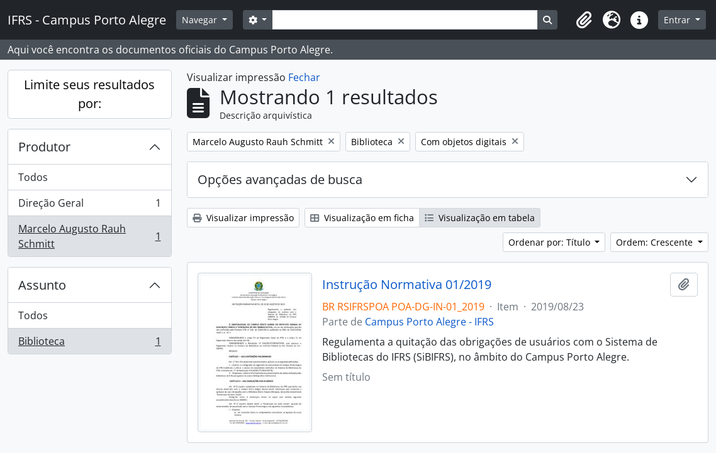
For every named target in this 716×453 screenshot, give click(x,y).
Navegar (201, 20)
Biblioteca (89, 344)
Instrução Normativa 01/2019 (406, 284)
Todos (33, 177)
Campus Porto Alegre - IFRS (429, 322)
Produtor (44, 146)
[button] (584, 20)
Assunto (42, 284)
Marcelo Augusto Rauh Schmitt (89, 236)
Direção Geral (89, 205)
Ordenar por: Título (550, 242)
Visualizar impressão (243, 218)
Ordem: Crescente (655, 242)
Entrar (678, 20)
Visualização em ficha (362, 218)
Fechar (304, 77)
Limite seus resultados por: (89, 94)
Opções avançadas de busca (280, 179)
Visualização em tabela (480, 218)
